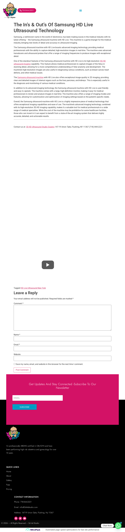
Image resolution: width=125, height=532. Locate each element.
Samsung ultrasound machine (30, 77)
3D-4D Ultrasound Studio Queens (40, 127)
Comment (18, 303)
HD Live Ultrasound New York (33, 288)
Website (17, 354)
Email (17, 345)
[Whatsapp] (118, 525)
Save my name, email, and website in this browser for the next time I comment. (49, 364)
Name (17, 335)
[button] (80, 10)
